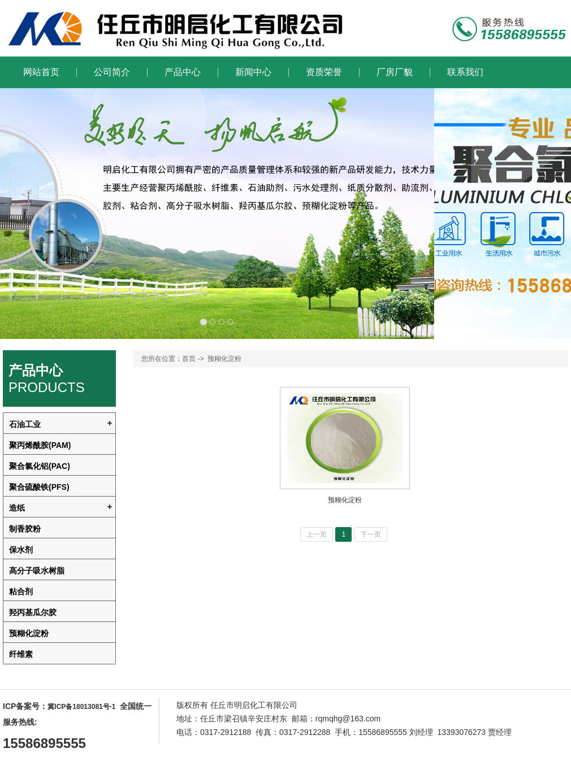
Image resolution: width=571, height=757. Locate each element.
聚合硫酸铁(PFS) (39, 486)
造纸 (17, 507)
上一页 (316, 534)
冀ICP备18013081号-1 (81, 707)
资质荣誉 (324, 72)
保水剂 (21, 549)
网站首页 (41, 72)
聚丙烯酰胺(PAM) (40, 445)
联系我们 (465, 72)
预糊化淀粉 (29, 633)
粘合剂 (21, 591)
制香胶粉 (25, 528)
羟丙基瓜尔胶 (33, 612)
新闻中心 (253, 72)
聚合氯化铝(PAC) (39, 466)
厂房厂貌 (395, 72)
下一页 (371, 534)
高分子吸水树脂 (36, 570)
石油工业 (25, 424)
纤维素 (21, 654)
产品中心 (183, 72)
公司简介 (112, 72)
